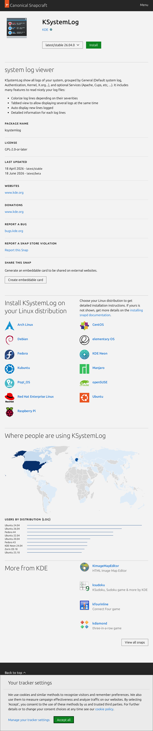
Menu (144, 5)
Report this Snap (16, 250)
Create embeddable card (25, 280)
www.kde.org (14, 192)
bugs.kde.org (14, 231)
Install (93, 45)
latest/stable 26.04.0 (62, 45)
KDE (45, 29)
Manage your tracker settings (29, 720)
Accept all (64, 720)
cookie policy (104, 709)
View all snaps (135, 642)
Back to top (15, 672)
